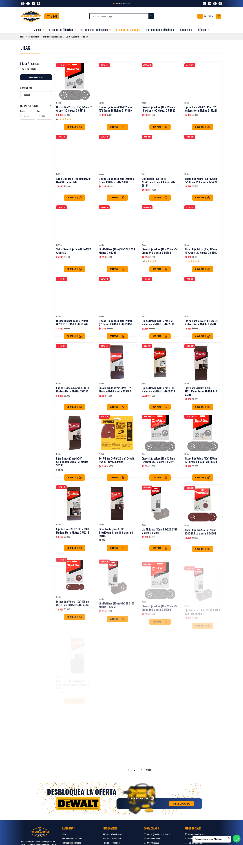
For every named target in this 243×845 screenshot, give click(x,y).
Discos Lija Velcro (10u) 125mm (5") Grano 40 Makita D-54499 (115, 108)
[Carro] (218, 16)
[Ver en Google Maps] (220, 3)
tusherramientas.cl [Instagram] (194, 834)
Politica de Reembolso (112, 838)
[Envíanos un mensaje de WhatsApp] (215, 3)
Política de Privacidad (111, 842)
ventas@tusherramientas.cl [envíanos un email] (157, 834)
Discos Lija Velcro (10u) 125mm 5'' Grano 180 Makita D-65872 (74, 108)
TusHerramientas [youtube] (193, 842)
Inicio (22, 37)
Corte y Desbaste (72, 37)
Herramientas (34, 37)
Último (148, 769)
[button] (51, 16)
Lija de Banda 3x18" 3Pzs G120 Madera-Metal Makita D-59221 (200, 108)
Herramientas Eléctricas (72, 838)
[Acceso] (205, 16)
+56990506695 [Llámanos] (152, 838)
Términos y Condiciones (112, 834)
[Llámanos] (204, 3)
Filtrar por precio (36, 105)
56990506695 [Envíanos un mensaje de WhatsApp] (151, 842)
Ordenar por (26, 88)
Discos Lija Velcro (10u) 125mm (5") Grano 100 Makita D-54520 (158, 108)
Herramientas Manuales (52, 37)
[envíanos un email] (209, 3)
